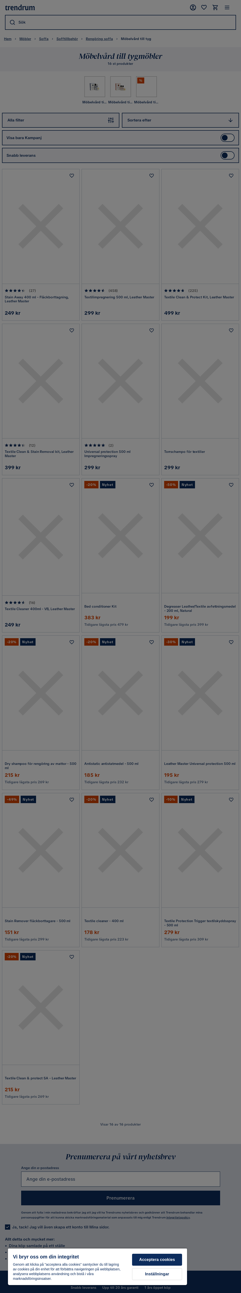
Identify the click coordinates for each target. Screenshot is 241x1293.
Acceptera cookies (157, 1259)
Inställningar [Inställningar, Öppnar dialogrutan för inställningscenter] (157, 1274)
